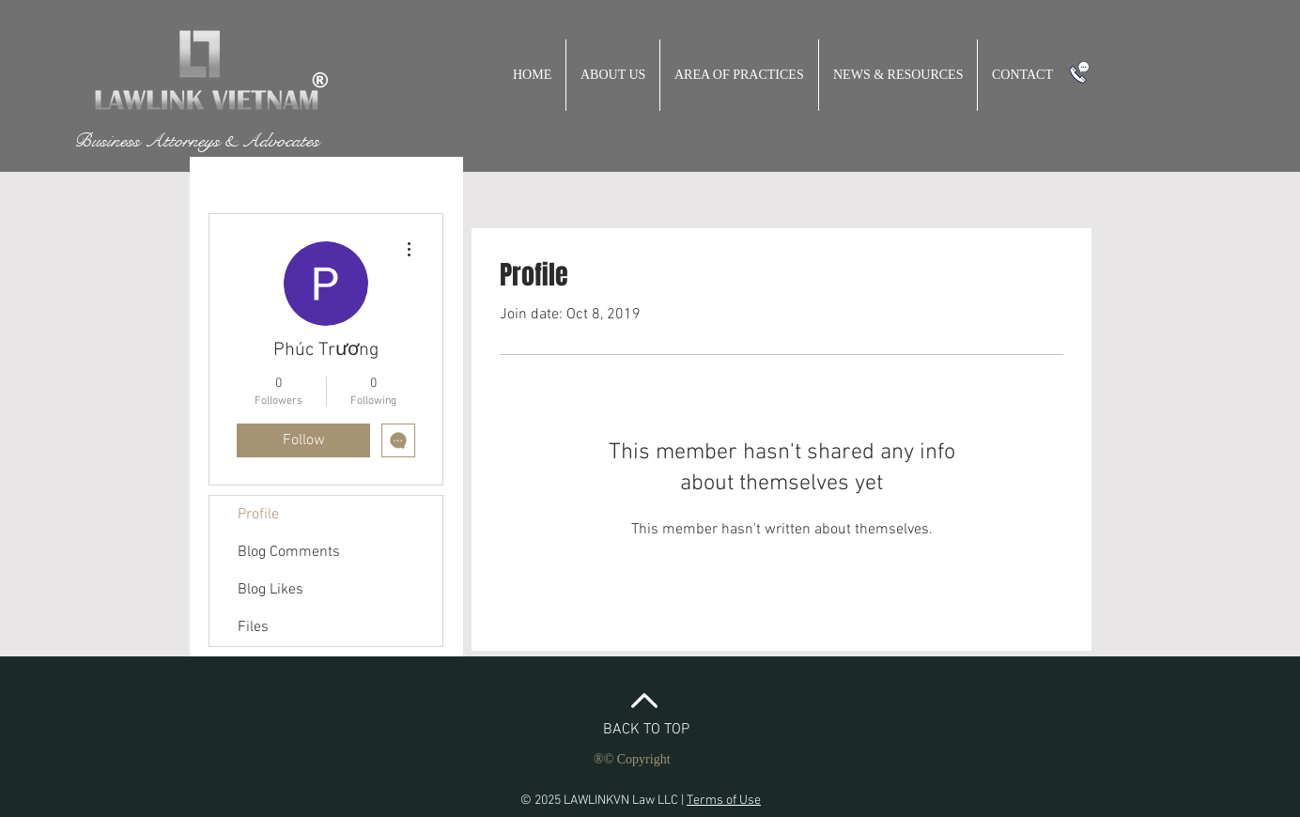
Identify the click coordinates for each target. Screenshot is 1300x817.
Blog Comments (289, 552)
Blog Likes (270, 589)
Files (253, 627)
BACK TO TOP (646, 729)
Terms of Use (724, 801)
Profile (258, 514)
